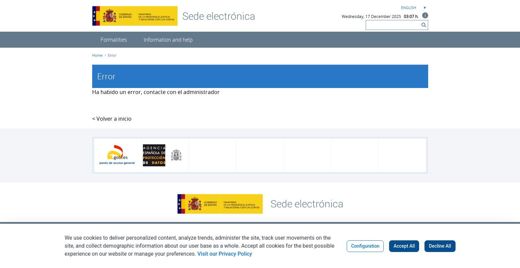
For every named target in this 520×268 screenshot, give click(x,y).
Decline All (440, 246)
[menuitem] (113, 39)
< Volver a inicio (112, 118)
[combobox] (413, 7)
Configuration (365, 246)
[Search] (393, 25)
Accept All (404, 246)
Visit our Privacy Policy (224, 254)
